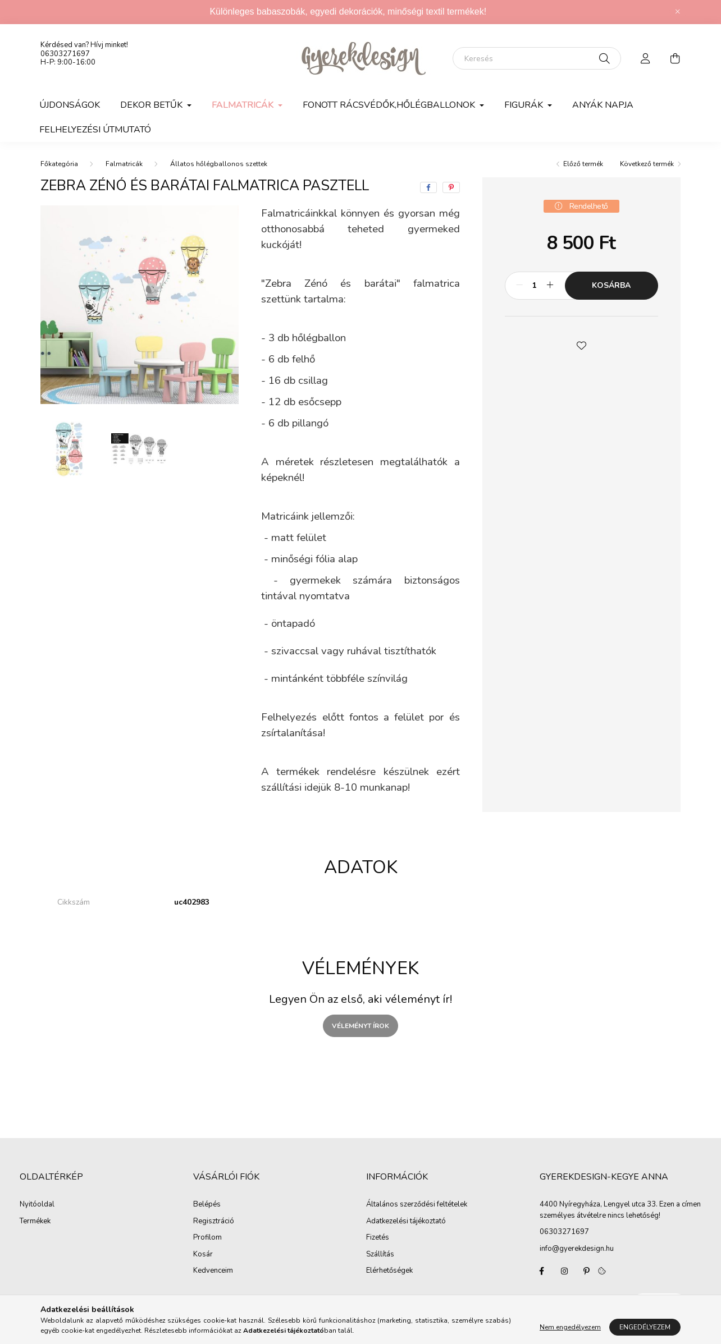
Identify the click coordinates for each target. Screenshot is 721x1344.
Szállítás (380, 1254)
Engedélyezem (644, 1327)
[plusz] (550, 285)
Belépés (207, 1204)
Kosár (203, 1254)
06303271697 (65, 54)
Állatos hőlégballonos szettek (218, 163)
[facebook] (428, 187)
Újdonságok (69, 105)
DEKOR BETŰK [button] (152, 105)
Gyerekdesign (542, 1271)
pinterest (587, 1271)
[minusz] (519, 285)
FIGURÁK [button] (524, 105)
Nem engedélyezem (570, 1327)
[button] (581, 344)
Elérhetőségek (389, 1271)
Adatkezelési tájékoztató (406, 1221)
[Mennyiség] (535, 285)
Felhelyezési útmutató (95, 129)
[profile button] (646, 58)
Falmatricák (124, 163)
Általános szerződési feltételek (416, 1204)
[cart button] (675, 58)
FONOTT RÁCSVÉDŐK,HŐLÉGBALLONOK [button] (390, 105)
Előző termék (583, 163)
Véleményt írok (360, 1025)
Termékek (35, 1221)
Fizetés (377, 1237)
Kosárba (611, 285)
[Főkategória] (59, 163)
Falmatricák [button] (244, 105)
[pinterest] (451, 187)
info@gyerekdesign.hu (577, 1249)
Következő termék (647, 163)
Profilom (207, 1237)
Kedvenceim (213, 1271)
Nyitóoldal (37, 1204)
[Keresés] (537, 58)
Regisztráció (213, 1221)
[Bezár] (677, 11)
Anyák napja (602, 105)
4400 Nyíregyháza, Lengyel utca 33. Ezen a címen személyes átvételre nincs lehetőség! (620, 1210)
